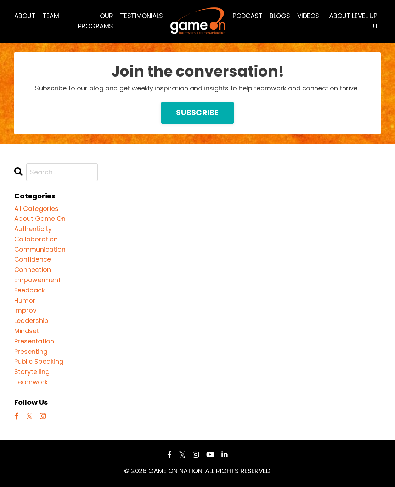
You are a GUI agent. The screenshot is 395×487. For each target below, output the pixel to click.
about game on (40, 218)
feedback (29, 290)
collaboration (36, 239)
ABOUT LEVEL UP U (353, 20)
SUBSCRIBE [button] (197, 112)
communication (40, 249)
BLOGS (280, 15)
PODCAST (248, 15)
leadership (31, 320)
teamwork (31, 381)
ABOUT (24, 15)
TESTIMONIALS (141, 15)
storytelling (32, 371)
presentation (34, 341)
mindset (26, 330)
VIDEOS (308, 15)
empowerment (37, 279)
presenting (30, 351)
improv (25, 310)
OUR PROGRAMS (95, 20)
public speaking (38, 361)
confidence (32, 259)
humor (24, 300)
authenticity (33, 228)
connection (32, 269)
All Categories (36, 208)
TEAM (51, 15)
